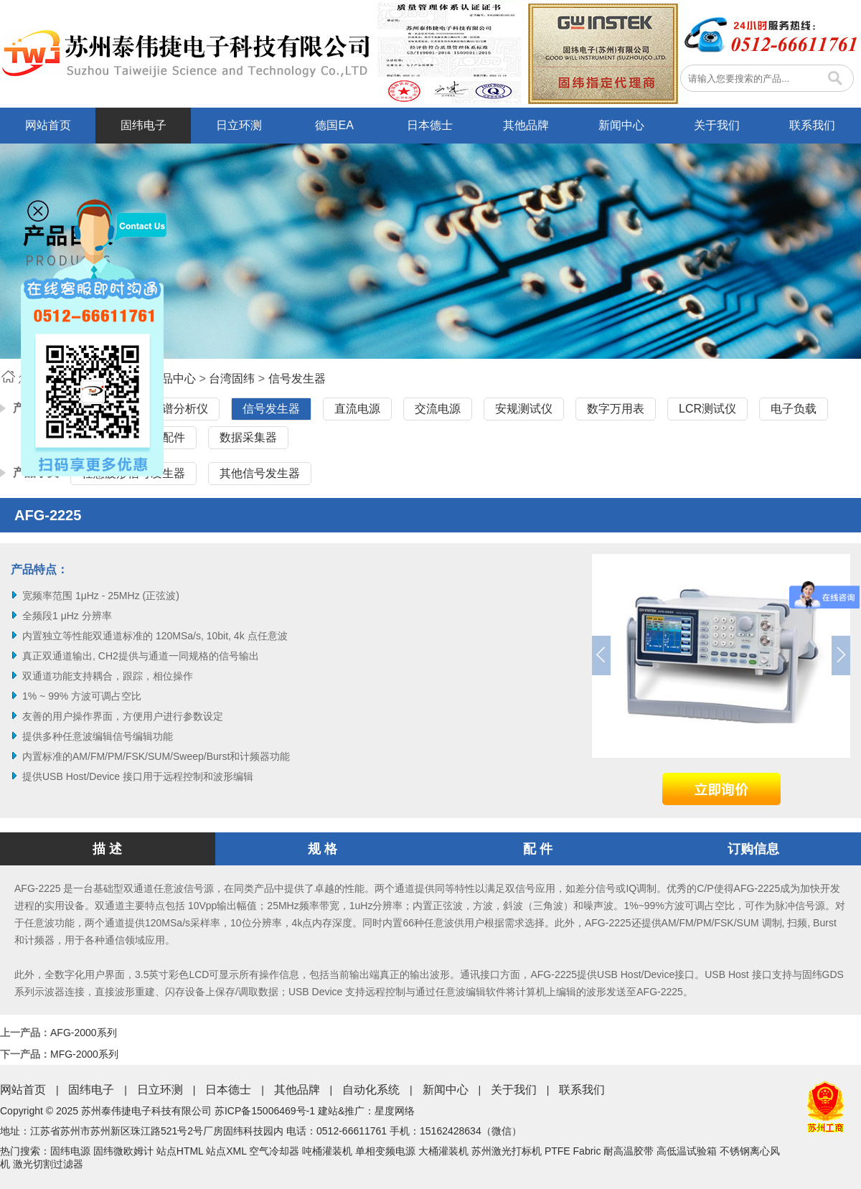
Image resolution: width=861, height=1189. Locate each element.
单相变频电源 (385, 1151)
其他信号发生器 (260, 473)
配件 (173, 437)
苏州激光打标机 (506, 1151)
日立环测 (239, 125)
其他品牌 (526, 125)
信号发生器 (297, 378)
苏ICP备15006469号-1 (265, 1111)
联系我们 (812, 125)
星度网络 (395, 1111)
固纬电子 (143, 125)
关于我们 (717, 125)
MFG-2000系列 (84, 1054)
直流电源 (357, 409)
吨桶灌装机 (327, 1151)
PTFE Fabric (573, 1151)
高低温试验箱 (687, 1151)
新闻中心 (621, 125)
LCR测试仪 (707, 409)
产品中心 (173, 378)
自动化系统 (371, 1090)
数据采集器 (248, 437)
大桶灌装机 (443, 1151)
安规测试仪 (523, 409)
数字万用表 (615, 409)
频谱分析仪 (179, 409)
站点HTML (180, 1151)
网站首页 (48, 125)
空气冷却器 (274, 1151)
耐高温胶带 (628, 1151)
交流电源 (438, 409)
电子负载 (794, 409)
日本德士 (430, 125)
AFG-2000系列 (83, 1032)
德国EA (334, 125)
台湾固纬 (232, 378)
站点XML (226, 1151)
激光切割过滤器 (48, 1164)
